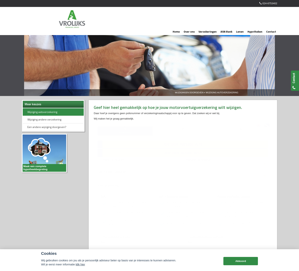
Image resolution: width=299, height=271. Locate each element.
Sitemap (69, 241)
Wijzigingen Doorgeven (189, 92)
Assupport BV (49, 241)
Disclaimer (82, 241)
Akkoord (240, 261)
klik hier (80, 264)
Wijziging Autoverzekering (222, 92)
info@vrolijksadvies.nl (199, 207)
